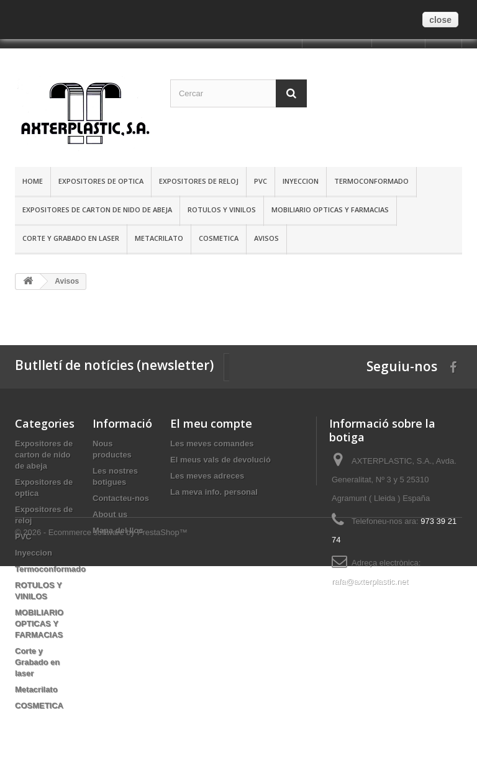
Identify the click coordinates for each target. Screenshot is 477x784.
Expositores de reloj (198, 181)
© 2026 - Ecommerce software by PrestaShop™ (101, 750)
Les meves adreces (207, 475)
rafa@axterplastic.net (370, 581)
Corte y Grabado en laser (70, 238)
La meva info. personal (214, 492)
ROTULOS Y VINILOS (222, 209)
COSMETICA (218, 238)
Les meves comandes (211, 443)
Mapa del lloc (118, 530)
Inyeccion (301, 181)
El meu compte (211, 423)
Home (32, 181)
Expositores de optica (100, 181)
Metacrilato (159, 238)
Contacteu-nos (121, 498)
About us (110, 514)
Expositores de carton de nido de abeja (97, 209)
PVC (260, 181)
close (440, 20)
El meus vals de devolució (220, 459)
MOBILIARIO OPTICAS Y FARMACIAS (330, 209)
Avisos (266, 238)
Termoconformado (371, 181)
